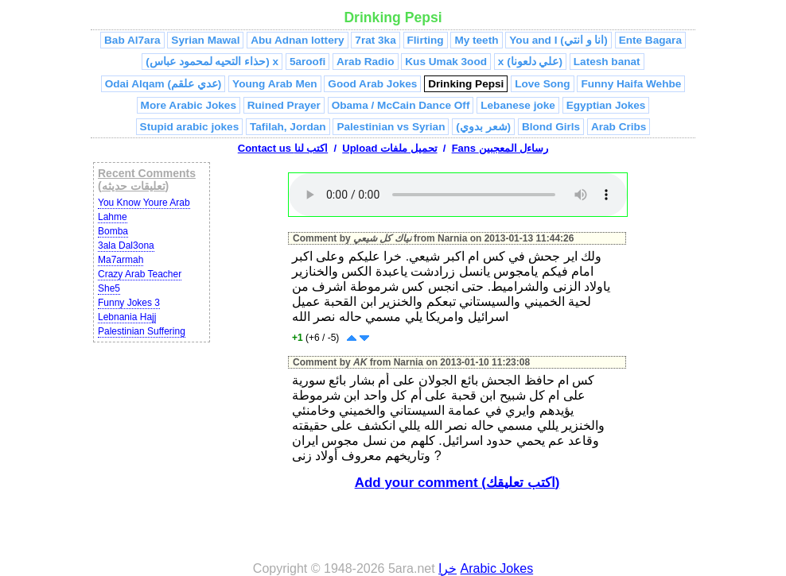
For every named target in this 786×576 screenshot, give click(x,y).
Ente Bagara (650, 40)
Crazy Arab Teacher (139, 274)
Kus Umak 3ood (446, 62)
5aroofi (307, 62)
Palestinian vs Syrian (391, 127)
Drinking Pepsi (466, 84)
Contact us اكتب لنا (283, 148)
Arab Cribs (619, 127)
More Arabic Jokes (188, 105)
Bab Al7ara (132, 40)
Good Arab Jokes (372, 84)
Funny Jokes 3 (129, 302)
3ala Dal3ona (126, 245)
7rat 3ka (375, 40)
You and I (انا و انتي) (558, 40)
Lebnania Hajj (127, 317)
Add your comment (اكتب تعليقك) (457, 482)
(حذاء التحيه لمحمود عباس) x (212, 62)
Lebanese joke (518, 105)
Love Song (542, 84)
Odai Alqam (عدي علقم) (163, 84)
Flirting (425, 40)
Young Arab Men (274, 84)
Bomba (113, 231)
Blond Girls (551, 127)
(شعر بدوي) (483, 127)
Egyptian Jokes (606, 105)
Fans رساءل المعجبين (500, 148)
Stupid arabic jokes (189, 127)
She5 (109, 288)
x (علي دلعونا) (530, 62)
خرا (447, 568)
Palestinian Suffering (141, 331)
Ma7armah (120, 259)
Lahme (112, 216)
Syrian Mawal (205, 40)
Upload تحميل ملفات (389, 148)
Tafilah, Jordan (288, 127)
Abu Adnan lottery (297, 40)
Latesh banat (607, 62)
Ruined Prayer (284, 105)
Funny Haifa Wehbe (631, 84)
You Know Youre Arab (144, 202)
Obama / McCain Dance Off (401, 105)
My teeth (476, 40)
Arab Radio (366, 62)
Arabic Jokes (497, 568)
